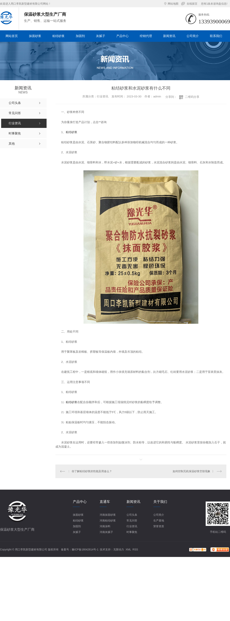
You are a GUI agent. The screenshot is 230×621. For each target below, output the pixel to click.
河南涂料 (105, 526)
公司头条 (132, 514)
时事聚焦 (132, 532)
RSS (135, 549)
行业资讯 (132, 526)
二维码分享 (192, 96)
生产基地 (158, 520)
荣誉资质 (158, 526)
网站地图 (173, 3)
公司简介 (158, 514)
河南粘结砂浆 (108, 520)
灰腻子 (77, 532)
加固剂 (77, 526)
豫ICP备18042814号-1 (85, 549)
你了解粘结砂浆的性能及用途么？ (92, 471)
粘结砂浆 (71, 132)
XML (128, 549)
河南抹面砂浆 (108, 514)
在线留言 (192, 3)
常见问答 (132, 520)
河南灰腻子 (106, 532)
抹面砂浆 (78, 514)
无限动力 (118, 549)
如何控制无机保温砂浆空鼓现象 (191, 471)
